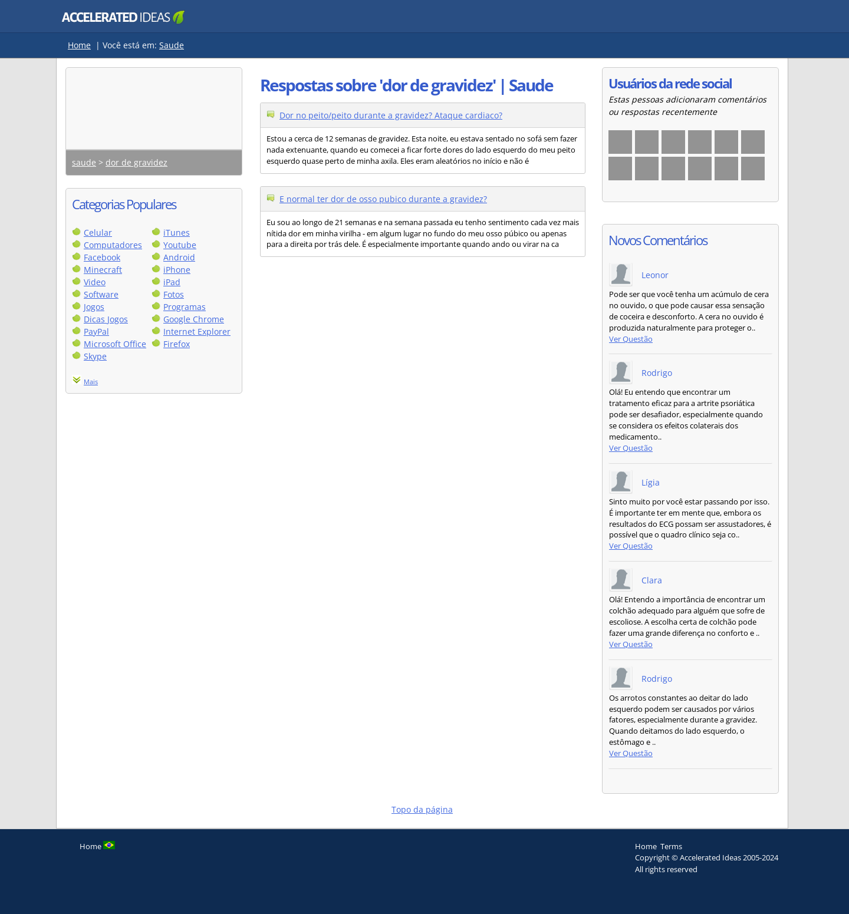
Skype (95, 356)
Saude (171, 45)
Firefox (176, 343)
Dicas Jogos (106, 319)
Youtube (179, 244)
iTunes (176, 232)
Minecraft (103, 269)
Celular (98, 232)
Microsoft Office (115, 343)
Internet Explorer (197, 331)
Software (101, 294)
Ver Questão (631, 339)
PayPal (96, 331)
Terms (671, 846)
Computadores (113, 244)
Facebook (102, 257)
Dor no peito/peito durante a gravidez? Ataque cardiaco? (390, 115)
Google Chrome (193, 319)
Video (95, 282)
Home (79, 45)
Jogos (94, 306)
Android (179, 257)
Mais (91, 381)
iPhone (176, 269)
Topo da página (422, 809)
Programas (184, 306)
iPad (171, 282)
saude (84, 162)
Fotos (173, 294)
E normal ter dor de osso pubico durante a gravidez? (383, 198)
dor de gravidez (136, 162)
